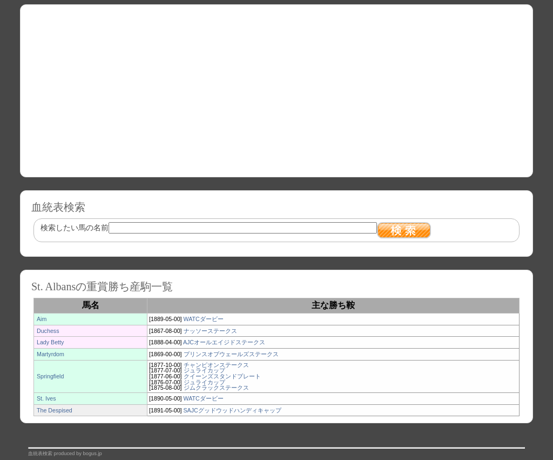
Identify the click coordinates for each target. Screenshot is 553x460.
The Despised (54, 410)
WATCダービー (204, 319)
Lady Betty (50, 342)
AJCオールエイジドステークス (224, 342)
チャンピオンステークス (216, 365)
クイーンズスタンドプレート (222, 376)
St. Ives (46, 398)
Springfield (50, 376)
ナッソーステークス (210, 331)
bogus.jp (92, 453)
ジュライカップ (204, 370)
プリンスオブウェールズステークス (231, 354)
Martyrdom (50, 354)
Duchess (48, 331)
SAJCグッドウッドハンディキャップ (232, 410)
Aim (41, 319)
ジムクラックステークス (216, 387)
